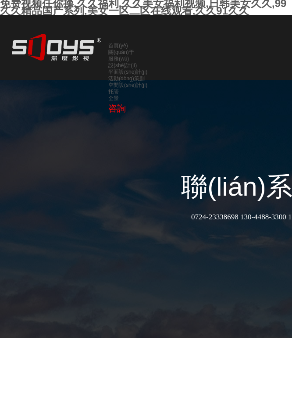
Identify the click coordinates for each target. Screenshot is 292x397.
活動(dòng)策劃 (126, 78)
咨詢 (117, 108)
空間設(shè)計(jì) (127, 85)
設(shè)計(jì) (122, 65)
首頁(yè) (118, 46)
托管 (113, 92)
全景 (113, 98)
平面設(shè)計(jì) (127, 72)
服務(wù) (118, 59)
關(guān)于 (121, 52)
